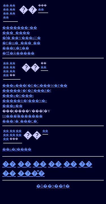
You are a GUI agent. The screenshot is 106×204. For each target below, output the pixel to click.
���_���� (16, 33)
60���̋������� (22, 116)
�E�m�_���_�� (21, 43)
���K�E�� (15, 48)
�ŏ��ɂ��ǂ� (53, 186)
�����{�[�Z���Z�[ (26, 90)
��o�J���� (16, 149)
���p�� (12, 106)
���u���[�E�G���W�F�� (34, 85)
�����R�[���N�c (24, 101)
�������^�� (19, 28)
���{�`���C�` (20, 121)
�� (6, 5)
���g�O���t (18, 96)
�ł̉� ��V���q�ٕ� (21, 38)
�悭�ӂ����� (18, 53)
